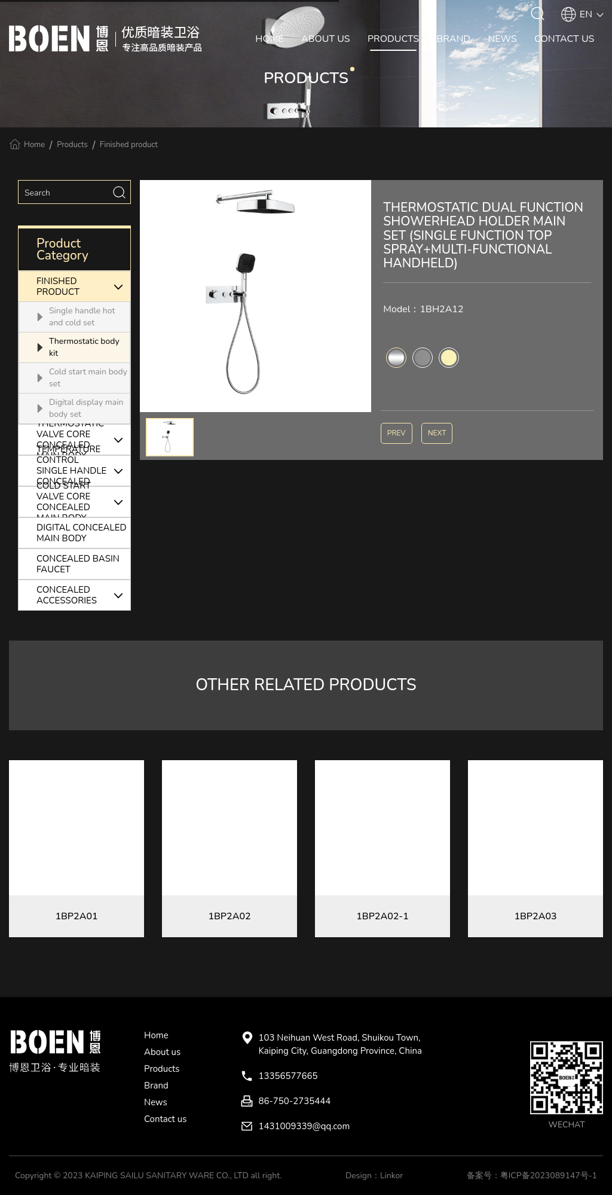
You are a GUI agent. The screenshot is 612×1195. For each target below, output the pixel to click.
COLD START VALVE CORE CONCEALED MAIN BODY (83, 502)
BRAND (453, 38)
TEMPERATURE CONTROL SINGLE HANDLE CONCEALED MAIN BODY (83, 471)
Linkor (391, 1175)
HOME (269, 38)
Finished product (129, 144)
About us (162, 1052)
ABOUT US (325, 38)
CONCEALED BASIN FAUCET (78, 564)
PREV (396, 433)
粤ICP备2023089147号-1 (548, 1175)
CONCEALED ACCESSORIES (83, 595)
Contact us (165, 1119)
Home (34, 144)
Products (72, 144)
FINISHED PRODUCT (83, 286)
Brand (156, 1086)
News (155, 1102)
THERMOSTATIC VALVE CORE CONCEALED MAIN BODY (83, 440)
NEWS (502, 38)
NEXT (437, 433)
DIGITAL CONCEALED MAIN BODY (81, 533)
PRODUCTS (393, 38)
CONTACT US (564, 38)
